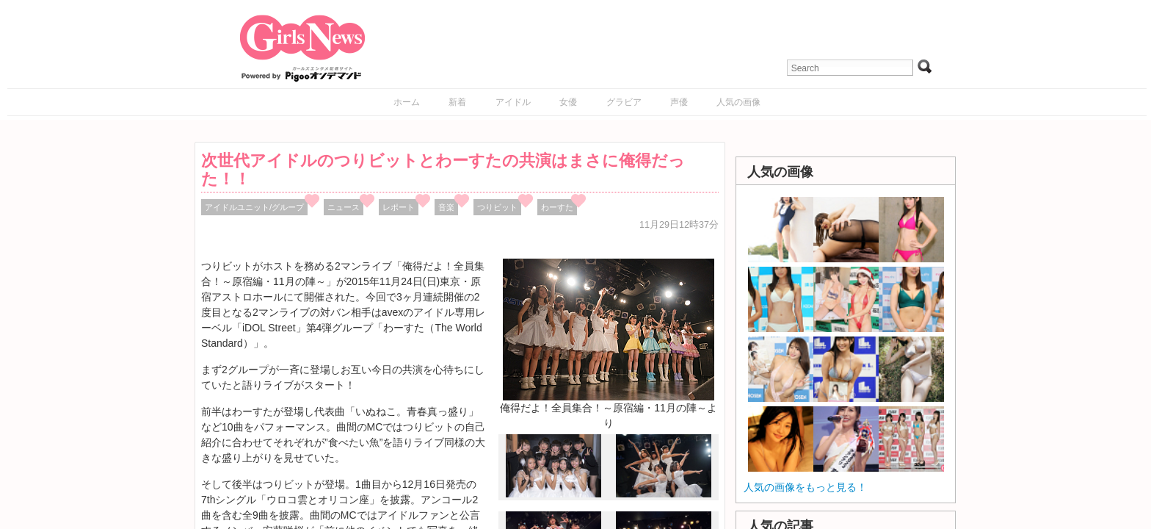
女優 (568, 102)
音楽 (446, 207)
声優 (679, 102)
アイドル (513, 102)
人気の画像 (738, 102)
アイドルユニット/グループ (254, 207)
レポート (398, 207)
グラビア (624, 102)
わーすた (557, 207)
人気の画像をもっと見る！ (805, 487)
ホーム (406, 102)
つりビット (497, 207)
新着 (457, 102)
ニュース (343, 207)
